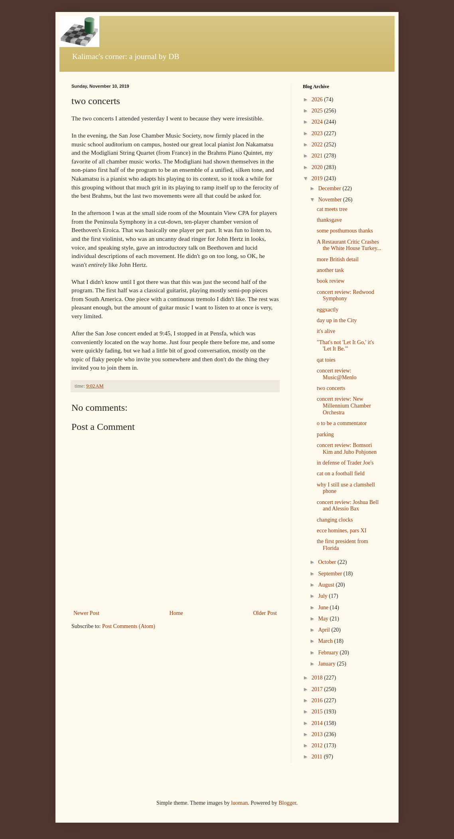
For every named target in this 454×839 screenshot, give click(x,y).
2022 (318, 145)
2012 (318, 745)
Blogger (287, 803)
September (330, 574)
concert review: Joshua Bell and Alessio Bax (348, 505)
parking (325, 434)
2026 (318, 99)
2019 (318, 178)
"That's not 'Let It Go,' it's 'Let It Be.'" (345, 345)
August (327, 585)
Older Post (265, 613)
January (327, 664)
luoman (239, 803)
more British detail (338, 259)
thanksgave (329, 220)
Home (176, 613)
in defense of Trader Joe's (345, 463)
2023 (318, 133)
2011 (318, 757)
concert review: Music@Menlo (336, 374)
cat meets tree (332, 209)
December (330, 188)
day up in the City (337, 320)
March (326, 641)
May (324, 619)
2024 (318, 122)
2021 (318, 156)
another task (330, 270)
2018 (318, 678)
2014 (318, 723)
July (323, 596)
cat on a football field (341, 474)
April (324, 630)
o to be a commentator (342, 423)
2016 (318, 700)
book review (331, 281)
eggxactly (327, 310)
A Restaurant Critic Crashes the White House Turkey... (349, 245)
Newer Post (86, 613)
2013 (318, 734)
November (330, 200)
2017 (318, 689)
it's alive (326, 331)
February (329, 653)
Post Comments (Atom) (128, 626)
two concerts (331, 388)
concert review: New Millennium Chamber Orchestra (344, 406)
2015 (318, 712)
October (328, 562)
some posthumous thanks (345, 231)
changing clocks (335, 520)
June (324, 608)
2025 (318, 111)
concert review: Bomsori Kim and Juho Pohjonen (347, 448)
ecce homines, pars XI (341, 531)
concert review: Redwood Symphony (345, 295)
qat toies (326, 360)
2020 (318, 167)
